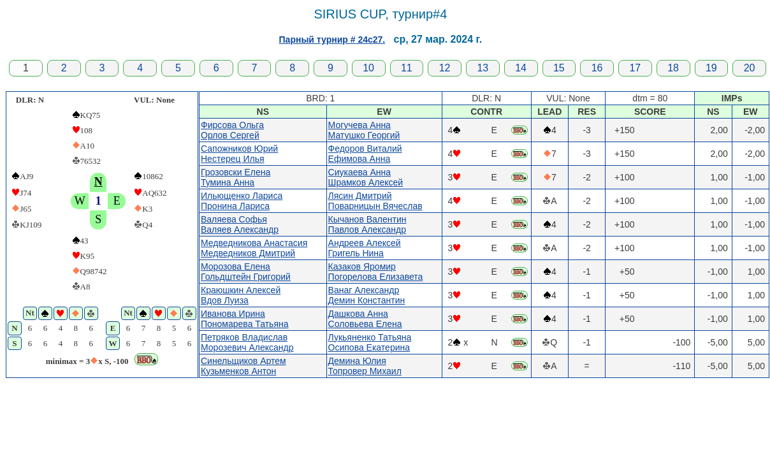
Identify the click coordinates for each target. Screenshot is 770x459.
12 (445, 67)
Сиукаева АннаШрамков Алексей (365, 177)
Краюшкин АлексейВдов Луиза (240, 295)
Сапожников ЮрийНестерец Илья (239, 153)
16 (597, 67)
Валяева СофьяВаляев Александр (240, 224)
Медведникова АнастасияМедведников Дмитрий (254, 248)
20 (749, 67)
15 (559, 67)
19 (711, 67)
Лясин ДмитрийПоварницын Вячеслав (375, 201)
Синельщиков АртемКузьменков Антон (243, 366)
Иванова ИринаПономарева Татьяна (245, 319)
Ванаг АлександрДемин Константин (366, 295)
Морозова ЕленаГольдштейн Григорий (246, 271)
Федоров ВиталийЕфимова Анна (365, 153)
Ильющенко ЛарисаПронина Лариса (241, 201)
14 (521, 67)
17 (635, 67)
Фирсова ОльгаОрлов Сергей (232, 130)
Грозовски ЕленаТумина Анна (235, 177)
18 (673, 67)
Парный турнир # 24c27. (332, 39)
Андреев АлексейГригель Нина (364, 248)
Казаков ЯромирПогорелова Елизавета (375, 271)
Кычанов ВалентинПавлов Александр (367, 224)
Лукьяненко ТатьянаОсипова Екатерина (370, 342)
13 (482, 67)
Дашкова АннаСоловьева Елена (365, 319)
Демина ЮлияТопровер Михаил (365, 366)
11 (406, 67)
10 (368, 67)
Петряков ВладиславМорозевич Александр (247, 342)
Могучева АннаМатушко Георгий (364, 130)
